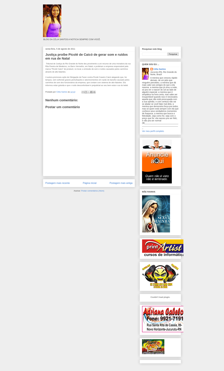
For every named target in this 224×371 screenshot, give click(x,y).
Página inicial (90, 183)
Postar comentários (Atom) (92, 191)
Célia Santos (159, 69)
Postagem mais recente (57, 183)
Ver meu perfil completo (153, 131)
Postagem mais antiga (121, 183)
